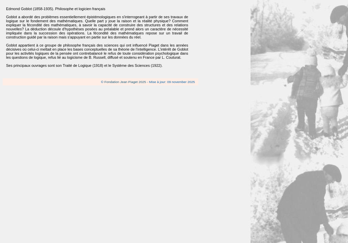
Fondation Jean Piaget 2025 (125, 82)
